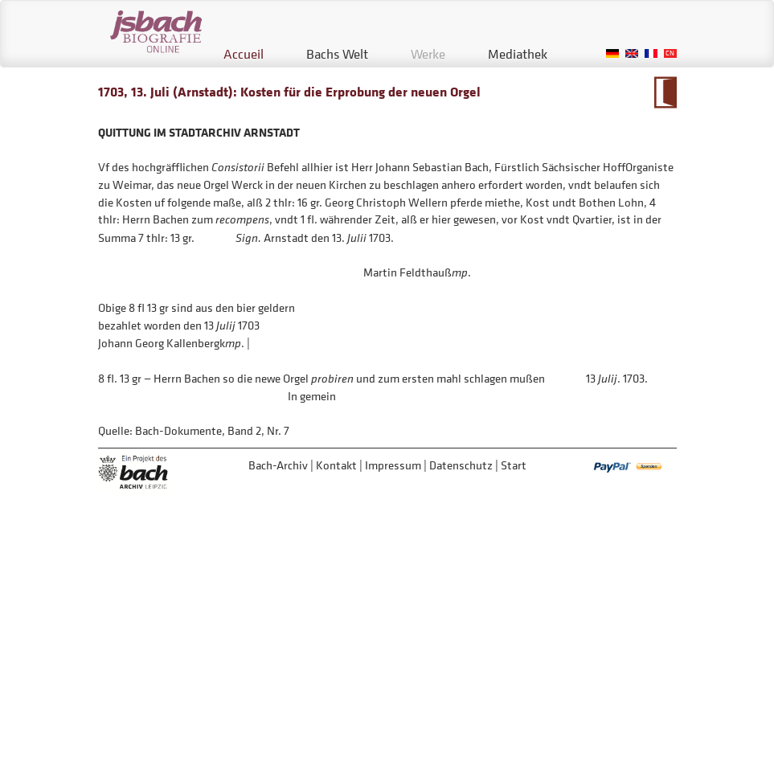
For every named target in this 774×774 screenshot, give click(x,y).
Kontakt (336, 465)
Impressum (393, 465)
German (612, 53)
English (631, 53)
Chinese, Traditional (670, 53)
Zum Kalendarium (665, 92)
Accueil (243, 54)
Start (513, 465)
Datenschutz (461, 465)
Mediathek (517, 54)
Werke (428, 54)
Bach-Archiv (278, 465)
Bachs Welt (337, 54)
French (651, 53)
